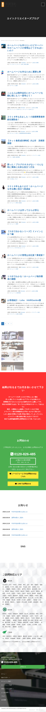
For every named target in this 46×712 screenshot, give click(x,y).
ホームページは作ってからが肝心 (23, 210)
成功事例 (18, 157)
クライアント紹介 (36, 155)
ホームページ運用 (14, 224)
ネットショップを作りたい (16, 109)
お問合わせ (23, 667)
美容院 (20, 314)
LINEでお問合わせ (24, 484)
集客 (17, 85)
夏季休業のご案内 (17, 518)
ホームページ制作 (14, 202)
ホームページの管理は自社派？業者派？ (26, 255)
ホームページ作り (14, 133)
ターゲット (12, 85)
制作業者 (19, 292)
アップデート (13, 64)
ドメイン (12, 247)
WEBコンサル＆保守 (6, 689)
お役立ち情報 (35, 62)
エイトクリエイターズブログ (12, 40)
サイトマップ (31, 710)
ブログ (16, 179)
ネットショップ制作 (6, 685)
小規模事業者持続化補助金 (25, 133)
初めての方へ (4, 678)
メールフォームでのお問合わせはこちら (24, 475)
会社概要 (3, 700)
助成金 (20, 202)
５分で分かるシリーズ (20, 247)
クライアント (13, 314)
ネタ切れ (12, 179)
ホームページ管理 (14, 269)
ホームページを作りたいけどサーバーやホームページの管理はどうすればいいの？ (25, 48)
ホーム (2, 40)
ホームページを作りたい (28, 109)
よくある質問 (4, 693)
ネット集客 (12, 157)
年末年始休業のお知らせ (20, 512)
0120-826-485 (24, 454)
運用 (28, 64)
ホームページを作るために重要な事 (24, 72)
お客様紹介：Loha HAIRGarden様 (24, 300)
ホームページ (13, 292)
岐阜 (18, 314)
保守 (22, 64)
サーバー (19, 64)
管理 (25, 64)
